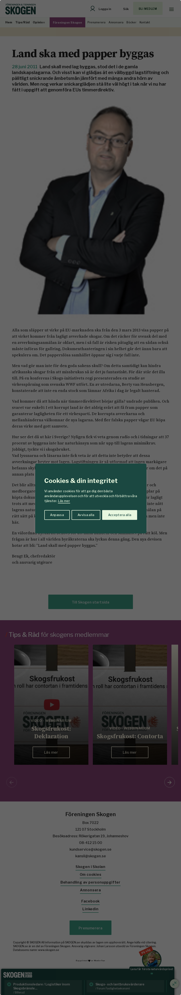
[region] (90, 497)
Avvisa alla (86, 515)
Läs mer (64, 501)
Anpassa (57, 515)
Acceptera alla (119, 515)
